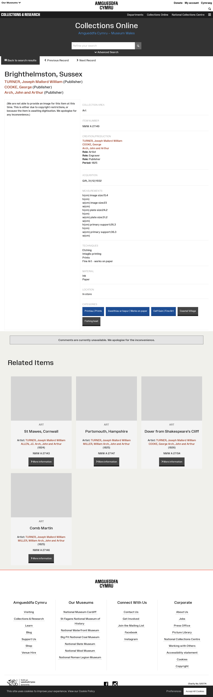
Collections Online (157, 14)
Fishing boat (91, 321)
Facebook (131, 632)
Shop (29, 645)
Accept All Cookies (195, 691)
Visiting (29, 612)
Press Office (182, 625)
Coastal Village (188, 311)
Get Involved (131, 618)
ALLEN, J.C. (27, 443)
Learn (29, 625)
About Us (182, 612)
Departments (135, 14)
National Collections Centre (188, 14)
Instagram (131, 639)
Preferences (173, 691)
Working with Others (182, 645)
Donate (178, 2)
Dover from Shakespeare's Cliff (172, 431)
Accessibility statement (182, 652)
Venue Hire (29, 652)
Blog (29, 632)
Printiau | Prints (93, 311)
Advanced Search (106, 52)
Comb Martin (41, 528)
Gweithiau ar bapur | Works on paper (127, 311)
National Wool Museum (80, 650)
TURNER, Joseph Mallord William (33, 81)
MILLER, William (92, 443)
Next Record (86, 60)
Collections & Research (20, 14)
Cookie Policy (87, 691)
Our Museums (11, 2)
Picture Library (182, 632)
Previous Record (56, 60)
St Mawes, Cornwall (41, 431)
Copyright (182, 666)
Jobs (182, 618)
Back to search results (20, 60)
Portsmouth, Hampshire (106, 431)
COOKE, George (18, 87)
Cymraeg (206, 2)
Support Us (29, 639)
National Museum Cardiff (79, 612)
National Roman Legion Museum (80, 657)
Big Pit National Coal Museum (80, 637)
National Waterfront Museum (80, 630)
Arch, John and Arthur (23, 92)
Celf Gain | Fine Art (163, 311)
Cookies (182, 659)
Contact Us (131, 612)
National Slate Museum (80, 643)
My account (192, 2)
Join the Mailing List (131, 625)
